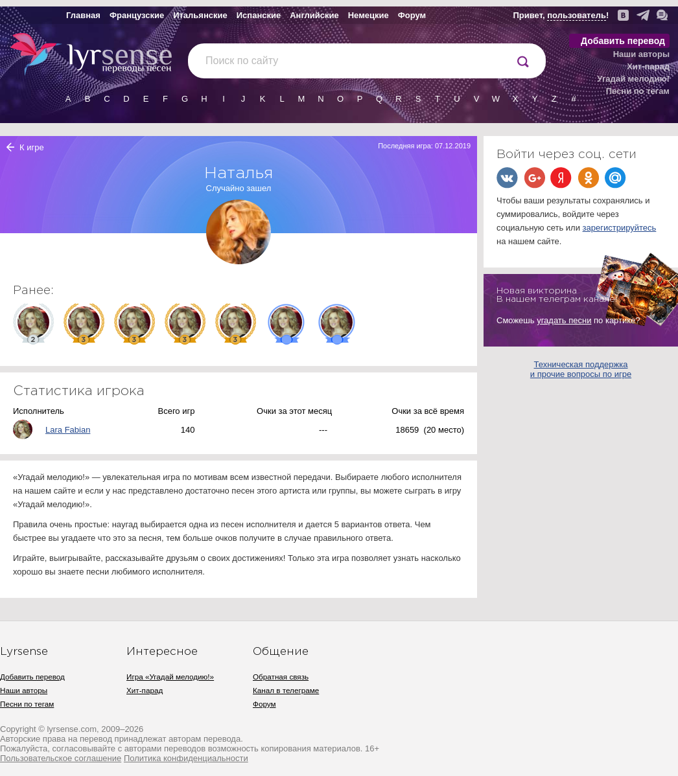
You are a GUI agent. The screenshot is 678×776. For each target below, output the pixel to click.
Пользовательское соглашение (60, 758)
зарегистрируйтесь (620, 228)
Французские (137, 15)
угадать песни (564, 320)
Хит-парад (648, 66)
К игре (31, 147)
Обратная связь (281, 676)
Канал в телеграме (286, 690)
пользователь (576, 15)
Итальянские (200, 15)
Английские (314, 15)
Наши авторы (641, 54)
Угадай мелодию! (633, 79)
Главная (83, 15)
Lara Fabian (67, 430)
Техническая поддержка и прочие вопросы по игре (580, 369)
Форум (412, 15)
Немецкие (368, 15)
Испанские (259, 15)
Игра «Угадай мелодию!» (170, 676)
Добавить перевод (623, 41)
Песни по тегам (638, 91)
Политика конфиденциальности (186, 758)
